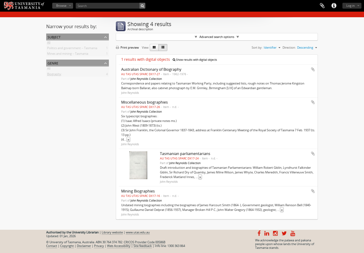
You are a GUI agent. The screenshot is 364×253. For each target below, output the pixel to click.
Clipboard (322, 6)
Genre (53, 63)
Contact (51, 246)
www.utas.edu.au (138, 232)
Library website (112, 232)
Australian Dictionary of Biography (151, 69)
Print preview (127, 47)
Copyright (67, 246)
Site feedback (142, 246)
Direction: (289, 47)
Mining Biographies (138, 191)
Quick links (334, 6)
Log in (350, 5)
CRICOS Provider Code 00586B (144, 242)
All (48, 43)
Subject (54, 37)
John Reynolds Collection (146, 79)
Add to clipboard (313, 69)
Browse (61, 5)
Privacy (99, 246)
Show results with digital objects (195, 60)
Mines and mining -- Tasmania (67, 54)
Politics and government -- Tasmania (72, 49)
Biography (54, 75)
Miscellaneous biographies (144, 102)
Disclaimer (84, 246)
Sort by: (257, 47)
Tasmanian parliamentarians (185, 153)
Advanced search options (216, 37)
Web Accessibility (118, 246)
